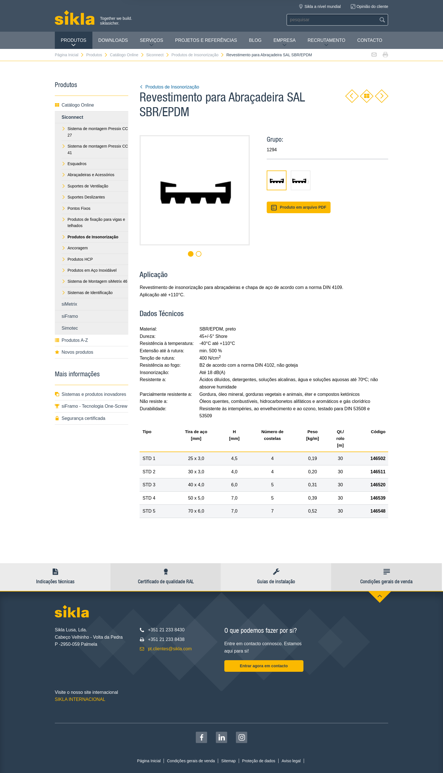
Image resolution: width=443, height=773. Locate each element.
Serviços (151, 42)
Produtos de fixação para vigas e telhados (93, 222)
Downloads (113, 40)
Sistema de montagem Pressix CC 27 (95, 131)
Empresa (284, 42)
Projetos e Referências (206, 40)
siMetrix (69, 304)
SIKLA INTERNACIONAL (80, 699)
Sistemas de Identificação (87, 292)
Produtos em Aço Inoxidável (89, 270)
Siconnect (157, 55)
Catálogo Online (127, 55)
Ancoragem (75, 248)
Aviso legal (291, 761)
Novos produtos (74, 352)
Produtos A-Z (71, 340)
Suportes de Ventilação (85, 186)
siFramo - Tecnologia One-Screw (91, 406)
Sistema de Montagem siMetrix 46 (94, 281)
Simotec (70, 328)
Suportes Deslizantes (83, 197)
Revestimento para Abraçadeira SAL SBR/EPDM (269, 55)
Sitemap (228, 761)
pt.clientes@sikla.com (170, 648)
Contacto (369, 40)
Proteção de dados (258, 761)
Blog (255, 40)
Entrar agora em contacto (264, 666)
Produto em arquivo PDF (298, 208)
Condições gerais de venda (191, 761)
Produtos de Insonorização (198, 55)
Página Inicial (69, 55)
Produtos (73, 42)
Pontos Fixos (76, 208)
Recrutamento (327, 42)
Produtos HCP (77, 259)
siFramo (70, 316)
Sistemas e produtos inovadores (90, 394)
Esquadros (74, 163)
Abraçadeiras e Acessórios (88, 174)
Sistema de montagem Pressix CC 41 (95, 149)
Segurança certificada (80, 418)
